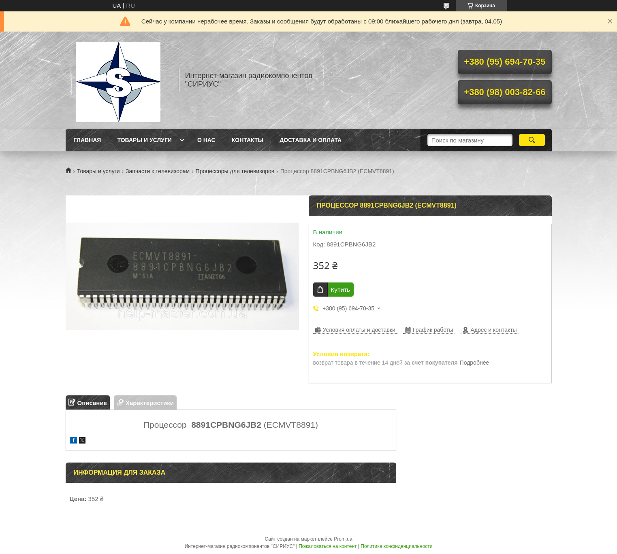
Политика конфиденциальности (396, 546)
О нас (206, 140)
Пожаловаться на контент (328, 546)
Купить (340, 289)
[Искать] (532, 140)
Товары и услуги (144, 140)
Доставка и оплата (311, 140)
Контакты (247, 140)
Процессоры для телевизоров (235, 171)
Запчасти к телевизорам (158, 171)
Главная (87, 140)
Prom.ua (343, 539)
